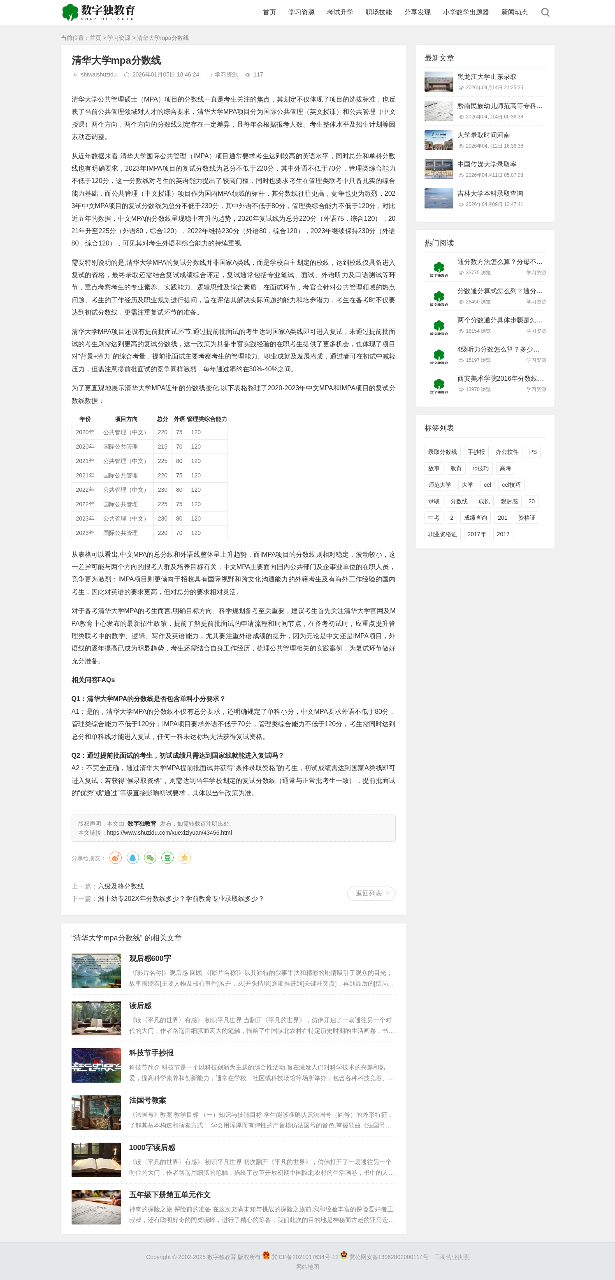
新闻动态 (514, 12)
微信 (150, 858)
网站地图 (307, 1267)
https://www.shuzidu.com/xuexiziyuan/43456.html (169, 832)
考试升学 (340, 12)
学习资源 (301, 12)
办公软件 (507, 452)
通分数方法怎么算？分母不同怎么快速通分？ (523, 261)
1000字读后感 (152, 1147)
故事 (434, 468)
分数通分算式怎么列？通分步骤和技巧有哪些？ (526, 290)
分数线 (459, 501)
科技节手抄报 (151, 1053)
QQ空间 (185, 858)
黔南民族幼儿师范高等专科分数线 (506, 105)
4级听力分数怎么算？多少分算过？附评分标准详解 (531, 349)
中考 (434, 517)
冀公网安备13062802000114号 (385, 1257)
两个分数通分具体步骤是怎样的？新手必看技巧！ (529, 320)
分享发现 (417, 12)
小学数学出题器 (466, 12)
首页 (269, 12)
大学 (467, 484)
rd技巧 (481, 468)
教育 (456, 468)
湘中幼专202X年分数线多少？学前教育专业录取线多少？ (181, 898)
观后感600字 (150, 958)
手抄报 (476, 452)
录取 (434, 501)
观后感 (509, 501)
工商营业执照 (451, 1257)
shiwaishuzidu (99, 74)
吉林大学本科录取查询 (490, 193)
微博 (115, 858)
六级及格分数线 (121, 886)
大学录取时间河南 (483, 135)
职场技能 (379, 12)
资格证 (527, 517)
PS (533, 452)
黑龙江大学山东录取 (487, 76)
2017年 (477, 534)
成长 (484, 501)
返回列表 (369, 893)
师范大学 (439, 484)
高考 (505, 468)
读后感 (140, 1006)
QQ (133, 858)
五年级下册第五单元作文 (170, 1195)
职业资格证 (442, 534)
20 (532, 501)
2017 (503, 534)
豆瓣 (167, 858)
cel (488, 484)
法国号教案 (147, 1100)
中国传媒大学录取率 (487, 164)
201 (502, 517)
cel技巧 (511, 484)
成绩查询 (475, 517)
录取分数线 (442, 452)
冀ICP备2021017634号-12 (301, 1257)
